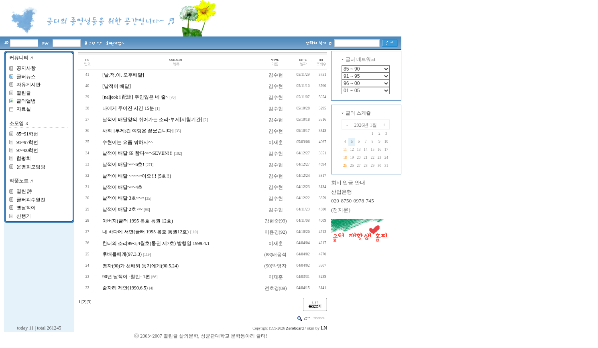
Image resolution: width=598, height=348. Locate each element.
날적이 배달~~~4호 (122, 187)
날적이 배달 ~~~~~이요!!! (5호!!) (136, 176)
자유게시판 (28, 84)
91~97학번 (27, 142)
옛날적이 (26, 207)
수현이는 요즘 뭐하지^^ (127, 142)
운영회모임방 (30, 167)
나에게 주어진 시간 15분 (128, 108)
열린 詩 (24, 191)
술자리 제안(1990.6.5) (125, 288)
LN (324, 328)
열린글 (23, 93)
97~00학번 (27, 150)
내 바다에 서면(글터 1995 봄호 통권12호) (145, 232)
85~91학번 (27, 134)
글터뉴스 (26, 76)
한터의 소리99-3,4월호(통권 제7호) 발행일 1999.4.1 (156, 243)
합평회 (23, 158)
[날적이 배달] (116, 86)
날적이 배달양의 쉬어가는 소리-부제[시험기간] (152, 119)
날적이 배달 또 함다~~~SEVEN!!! (137, 153)
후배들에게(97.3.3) (122, 254)
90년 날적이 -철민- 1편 (126, 276)
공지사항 (26, 68)
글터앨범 (26, 101)
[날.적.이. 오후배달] (123, 75)
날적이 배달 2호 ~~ (122, 209)
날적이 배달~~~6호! (123, 164)
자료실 (23, 109)
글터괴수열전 (30, 199)
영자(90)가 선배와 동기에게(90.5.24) (140, 266)
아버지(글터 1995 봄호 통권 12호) (137, 221)
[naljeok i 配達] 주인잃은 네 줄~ (135, 97)
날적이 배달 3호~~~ (123, 198)
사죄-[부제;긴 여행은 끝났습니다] (137, 131)
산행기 (23, 216)
